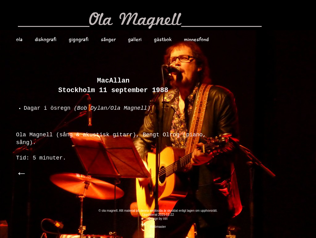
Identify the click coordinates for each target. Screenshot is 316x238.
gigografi (79, 39)
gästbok (163, 39)
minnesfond (196, 39)
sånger (108, 39)
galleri (135, 39)
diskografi (45, 39)
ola (19, 39)
